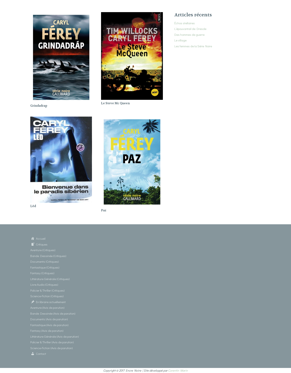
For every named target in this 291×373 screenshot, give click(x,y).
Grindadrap (38, 106)
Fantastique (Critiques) (44, 267)
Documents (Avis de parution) (49, 319)
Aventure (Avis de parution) (47, 308)
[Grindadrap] (61, 15)
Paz (103, 210)
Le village (180, 40)
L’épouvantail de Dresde (190, 29)
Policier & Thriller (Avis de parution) (52, 342)
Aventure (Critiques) (42, 250)
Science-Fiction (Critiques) (47, 296)
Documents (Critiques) (44, 261)
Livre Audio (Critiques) (44, 284)
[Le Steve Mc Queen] (132, 15)
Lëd (33, 206)
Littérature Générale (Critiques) (50, 279)
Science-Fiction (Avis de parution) (51, 348)
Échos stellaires (184, 23)
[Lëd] (61, 119)
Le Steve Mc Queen (115, 103)
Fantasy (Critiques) (42, 273)
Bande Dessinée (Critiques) (48, 256)
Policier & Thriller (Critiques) (47, 290)
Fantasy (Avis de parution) (46, 331)
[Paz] (132, 119)
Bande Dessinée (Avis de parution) (52, 313)
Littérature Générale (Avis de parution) (54, 336)
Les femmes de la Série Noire (193, 46)
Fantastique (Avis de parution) (49, 325)
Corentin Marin (178, 370)
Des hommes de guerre (189, 35)
